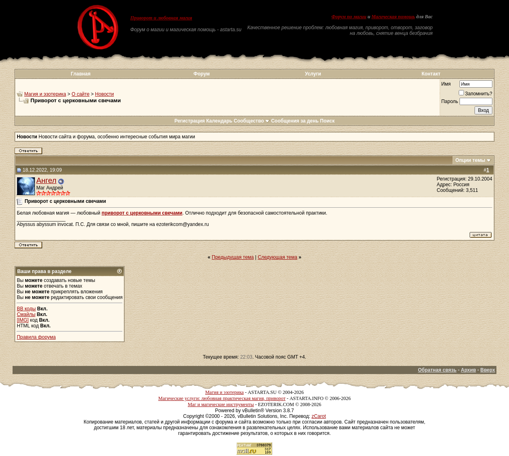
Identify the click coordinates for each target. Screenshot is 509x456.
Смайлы (26, 314)
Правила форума (36, 337)
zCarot (318, 416)
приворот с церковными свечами (141, 213)
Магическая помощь (393, 16)
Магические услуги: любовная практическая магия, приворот (222, 398)
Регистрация (189, 121)
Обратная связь (437, 370)
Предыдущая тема (233, 257)
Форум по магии (348, 16)
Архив (468, 370)
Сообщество (252, 121)
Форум (201, 74)
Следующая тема (277, 257)
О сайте (81, 94)
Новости (104, 94)
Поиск (327, 121)
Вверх (487, 370)
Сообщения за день (294, 121)
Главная (80, 74)
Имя (446, 84)
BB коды (26, 309)
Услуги (313, 74)
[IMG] (22, 320)
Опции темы (470, 160)
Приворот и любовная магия (161, 18)
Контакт (430, 74)
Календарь (219, 121)
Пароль (449, 101)
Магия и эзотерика (45, 94)
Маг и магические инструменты (221, 404)
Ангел (46, 180)
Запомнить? (475, 94)
